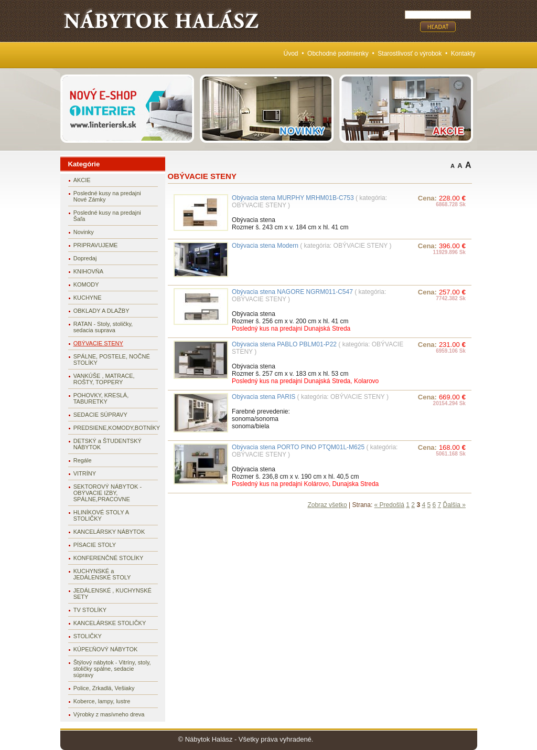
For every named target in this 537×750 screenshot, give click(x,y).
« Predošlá (389, 505)
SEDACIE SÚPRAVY (100, 414)
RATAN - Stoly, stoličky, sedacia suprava (103, 327)
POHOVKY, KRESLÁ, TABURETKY (101, 398)
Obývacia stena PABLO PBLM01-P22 (284, 344)
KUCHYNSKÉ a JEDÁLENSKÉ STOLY (102, 574)
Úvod (291, 53)
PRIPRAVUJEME (95, 245)
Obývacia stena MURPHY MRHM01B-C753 (293, 198)
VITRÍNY (84, 473)
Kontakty (463, 53)
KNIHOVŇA (88, 271)
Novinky (83, 232)
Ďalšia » (454, 505)
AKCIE (82, 180)
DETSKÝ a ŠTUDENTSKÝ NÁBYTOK (107, 444)
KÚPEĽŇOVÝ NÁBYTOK (105, 649)
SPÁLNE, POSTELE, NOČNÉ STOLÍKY (111, 359)
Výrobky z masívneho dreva (109, 714)
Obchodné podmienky (338, 53)
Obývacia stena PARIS (263, 396)
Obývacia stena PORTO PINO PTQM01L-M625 (298, 447)
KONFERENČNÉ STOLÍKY (108, 558)
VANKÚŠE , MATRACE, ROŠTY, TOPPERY (104, 379)
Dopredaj (85, 258)
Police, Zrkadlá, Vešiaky (104, 688)
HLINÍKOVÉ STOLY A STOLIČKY (101, 515)
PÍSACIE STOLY (94, 545)
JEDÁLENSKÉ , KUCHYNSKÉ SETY (112, 593)
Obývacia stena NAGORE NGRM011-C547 (292, 291)
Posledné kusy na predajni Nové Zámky (107, 196)
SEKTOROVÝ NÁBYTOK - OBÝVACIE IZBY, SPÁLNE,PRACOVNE (107, 492)
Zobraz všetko (327, 505)
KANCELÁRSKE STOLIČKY (109, 623)
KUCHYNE (87, 297)
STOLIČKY (87, 636)
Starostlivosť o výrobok (410, 53)
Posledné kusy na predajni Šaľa (107, 215)
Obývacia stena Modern (265, 245)
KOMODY (86, 284)
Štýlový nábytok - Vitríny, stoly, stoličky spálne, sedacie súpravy (112, 668)
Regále (82, 460)
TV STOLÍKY (89, 610)
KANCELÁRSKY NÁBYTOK (109, 532)
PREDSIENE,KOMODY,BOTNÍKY (115, 428)
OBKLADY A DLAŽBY (101, 311)
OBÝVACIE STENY (98, 343)
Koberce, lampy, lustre (102, 701)
